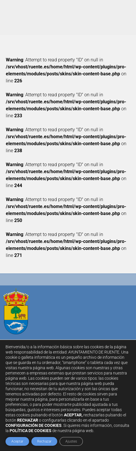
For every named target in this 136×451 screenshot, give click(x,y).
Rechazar (44, 441)
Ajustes (71, 441)
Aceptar (17, 441)
